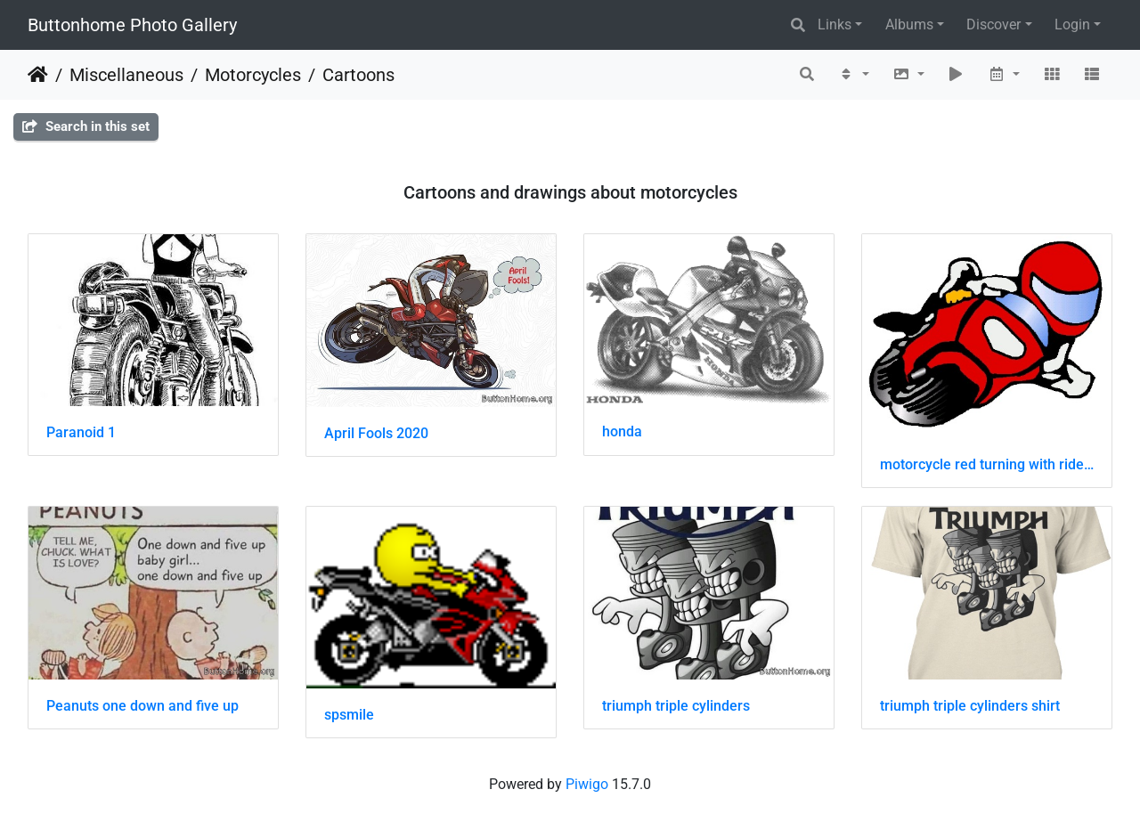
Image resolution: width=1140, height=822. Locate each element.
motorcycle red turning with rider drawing (987, 464)
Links (834, 24)
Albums (909, 24)
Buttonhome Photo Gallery (132, 25)
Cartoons (358, 74)
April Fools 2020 (376, 433)
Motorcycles (253, 74)
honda (622, 431)
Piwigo (587, 784)
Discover (993, 24)
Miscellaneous (126, 74)
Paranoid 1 (81, 432)
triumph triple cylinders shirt (970, 705)
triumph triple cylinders (676, 705)
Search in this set (86, 126)
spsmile (349, 714)
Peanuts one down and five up (142, 705)
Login (1072, 24)
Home (38, 74)
